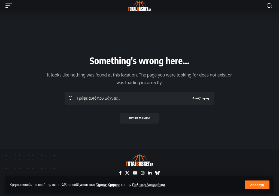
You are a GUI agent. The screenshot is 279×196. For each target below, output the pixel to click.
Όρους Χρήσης (108, 184)
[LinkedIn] (150, 173)
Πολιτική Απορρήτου (151, 184)
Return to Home (139, 118)
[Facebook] (120, 173)
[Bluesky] (157, 173)
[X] (127, 173)
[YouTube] (135, 173)
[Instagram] (143, 173)
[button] (256, 184)
